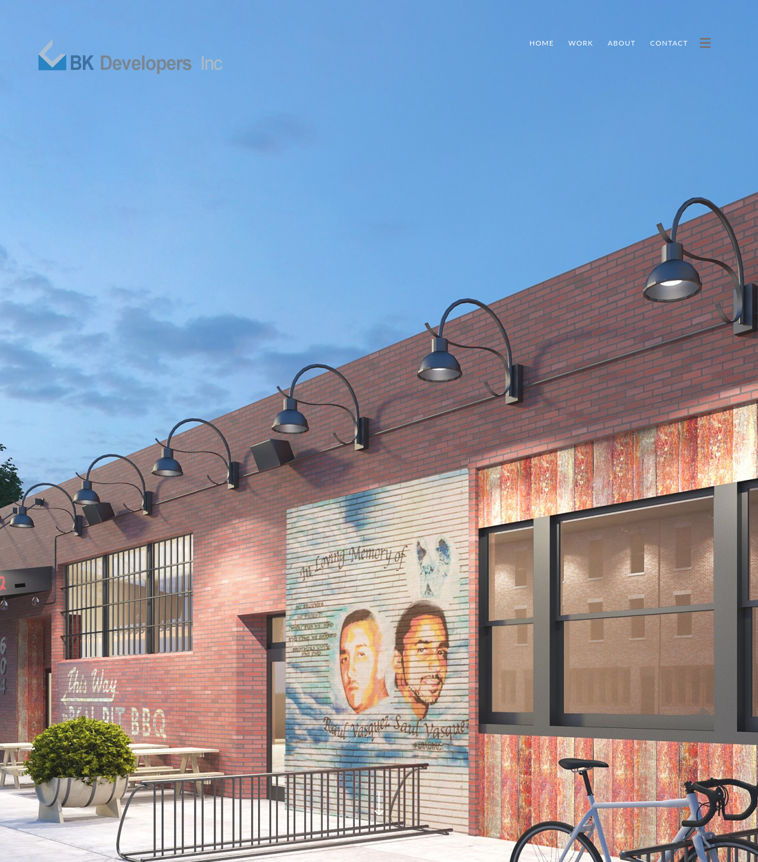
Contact (669, 43)
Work (580, 43)
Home (541, 43)
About (621, 43)
